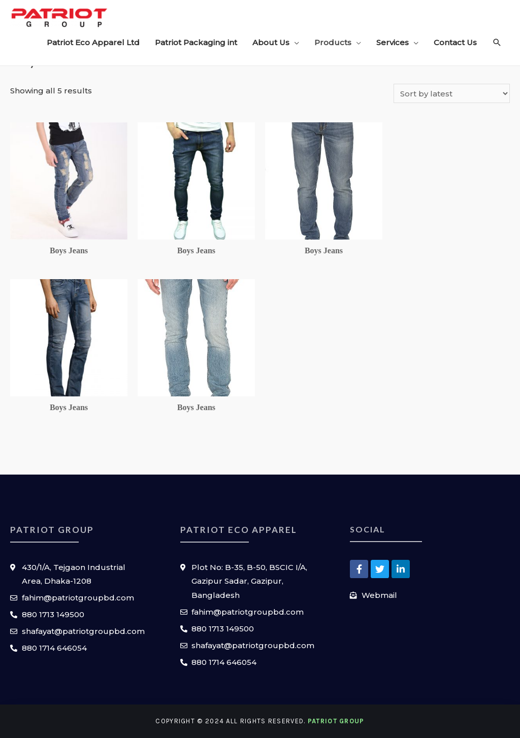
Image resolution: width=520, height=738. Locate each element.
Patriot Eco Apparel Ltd (93, 42)
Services (392, 42)
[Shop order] (452, 93)
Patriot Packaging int (196, 42)
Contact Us (455, 42)
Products (332, 42)
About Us (270, 42)
